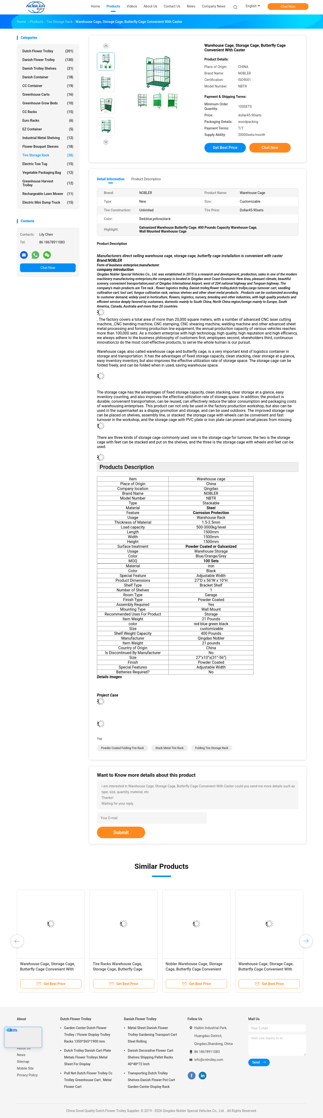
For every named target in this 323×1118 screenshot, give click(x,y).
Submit (121, 832)
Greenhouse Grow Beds (47, 103)
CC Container (47, 85)
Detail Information (110, 179)
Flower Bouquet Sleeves (47, 146)
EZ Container (47, 129)
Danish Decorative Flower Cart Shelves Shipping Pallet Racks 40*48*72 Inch (150, 1057)
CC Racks (47, 111)
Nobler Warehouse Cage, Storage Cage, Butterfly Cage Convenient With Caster (194, 969)
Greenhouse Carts (47, 94)
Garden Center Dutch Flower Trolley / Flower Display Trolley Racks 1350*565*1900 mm (87, 1034)
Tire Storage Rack (47, 155)
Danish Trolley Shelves (47, 68)
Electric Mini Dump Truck (47, 202)
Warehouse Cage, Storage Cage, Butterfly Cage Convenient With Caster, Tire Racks (47, 969)
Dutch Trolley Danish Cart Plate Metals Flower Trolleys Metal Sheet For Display (87, 1057)
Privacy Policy (27, 1075)
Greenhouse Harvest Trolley (47, 183)
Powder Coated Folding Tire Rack (122, 748)
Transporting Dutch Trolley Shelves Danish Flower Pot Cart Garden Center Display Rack (151, 1080)
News (21, 1055)
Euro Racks (47, 120)
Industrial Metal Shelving (47, 137)
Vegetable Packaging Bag (47, 172)
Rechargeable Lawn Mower (47, 193)
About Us (24, 1048)
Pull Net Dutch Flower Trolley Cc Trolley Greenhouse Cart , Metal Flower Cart (88, 1080)
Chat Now (288, 6)
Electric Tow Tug (47, 163)
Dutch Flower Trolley (47, 51)
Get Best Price (225, 147)
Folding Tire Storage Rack (211, 748)
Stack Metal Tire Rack (169, 748)
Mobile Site (25, 1068)
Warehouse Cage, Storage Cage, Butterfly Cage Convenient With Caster (265, 969)
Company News (213, 6)
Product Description (146, 179)
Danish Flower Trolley (47, 59)
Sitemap (23, 1062)
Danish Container (47, 77)
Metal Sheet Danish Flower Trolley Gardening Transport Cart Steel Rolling (152, 1034)
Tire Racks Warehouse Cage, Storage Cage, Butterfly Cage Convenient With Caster (117, 969)
